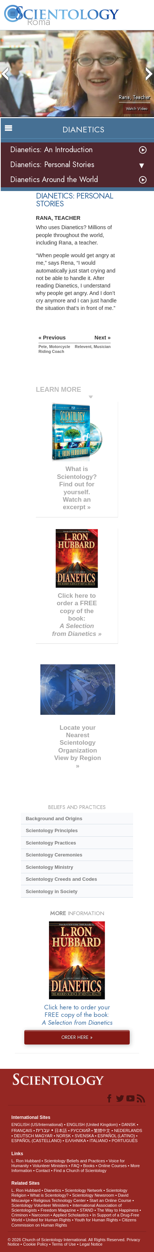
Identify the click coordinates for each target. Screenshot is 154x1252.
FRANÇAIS (22, 1130)
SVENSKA (84, 1135)
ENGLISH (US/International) (37, 1124)
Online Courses (112, 1165)
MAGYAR (44, 1135)
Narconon (41, 1215)
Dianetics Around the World (54, 179)
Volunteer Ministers (50, 1165)
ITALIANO (98, 1140)
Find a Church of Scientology (79, 1170)
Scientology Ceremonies (54, 855)
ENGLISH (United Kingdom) (92, 1124)
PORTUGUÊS (125, 1140)
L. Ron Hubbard (26, 1161)
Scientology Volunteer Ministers (40, 1205)
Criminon (20, 1215)
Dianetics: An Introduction (51, 149)
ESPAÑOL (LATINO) (116, 1135)
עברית (43, 1130)
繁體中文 (102, 1130)
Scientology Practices (51, 843)
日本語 (61, 1130)
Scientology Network (83, 1190)
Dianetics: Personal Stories (52, 164)
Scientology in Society (51, 891)
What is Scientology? (49, 1195)
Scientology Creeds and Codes (61, 879)
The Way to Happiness (117, 1210)
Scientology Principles (52, 830)
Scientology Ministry (49, 867)
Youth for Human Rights (96, 1220)
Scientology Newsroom (93, 1195)
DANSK (128, 1124)
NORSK (63, 1135)
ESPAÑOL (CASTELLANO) (37, 1140)
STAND (86, 1210)
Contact (43, 1170)
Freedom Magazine (58, 1210)
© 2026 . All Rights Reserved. (67, 1239)
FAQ (75, 1165)
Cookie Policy (35, 1244)
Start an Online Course (110, 1200)
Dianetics (52, 1190)
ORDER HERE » (77, 1037)
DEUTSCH (24, 1135)
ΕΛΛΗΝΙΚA (75, 1140)
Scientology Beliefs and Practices (74, 1161)
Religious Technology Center (59, 1200)
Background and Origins (54, 818)
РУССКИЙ (80, 1130)
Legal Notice (91, 1244)
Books (89, 1165)
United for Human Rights (48, 1220)
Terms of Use (64, 1244)
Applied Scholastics (71, 1215)
